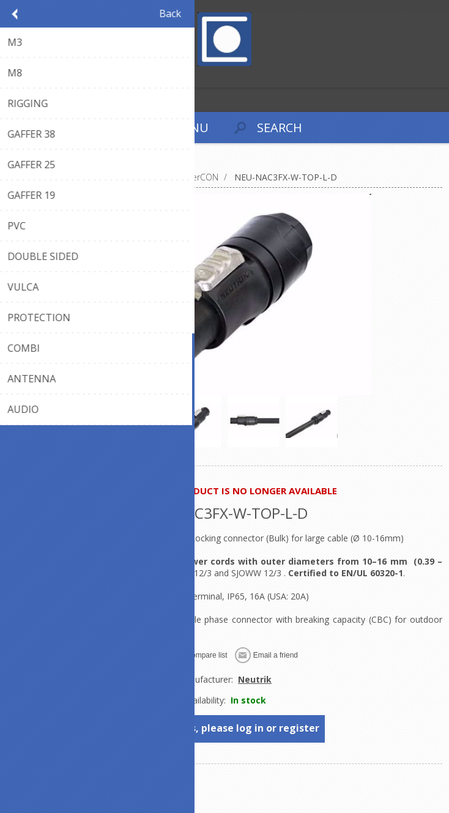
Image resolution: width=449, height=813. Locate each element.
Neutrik (255, 679)
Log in (35, 76)
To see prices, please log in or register (225, 728)
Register (12, 76)
